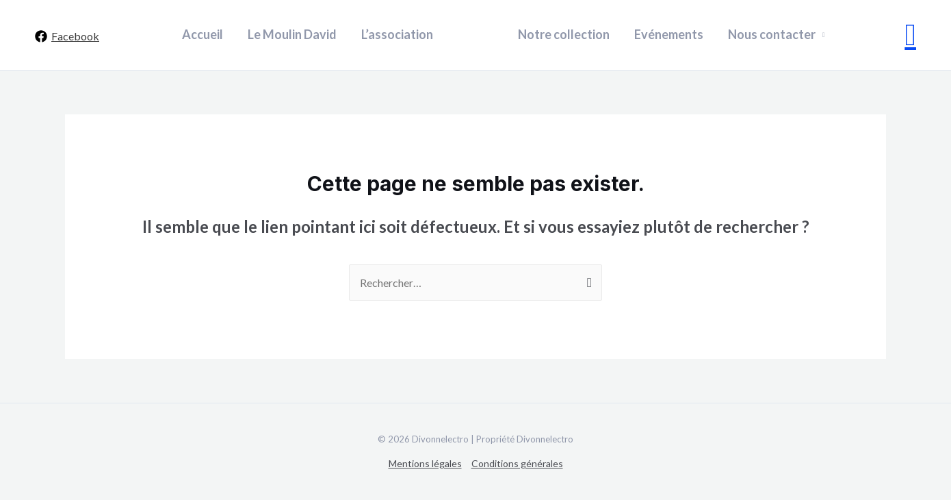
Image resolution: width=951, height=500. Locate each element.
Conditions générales (517, 463)
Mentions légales (425, 463)
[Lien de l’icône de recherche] (910, 35)
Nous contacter (772, 34)
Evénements (668, 34)
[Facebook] (67, 36)
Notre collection (564, 34)
